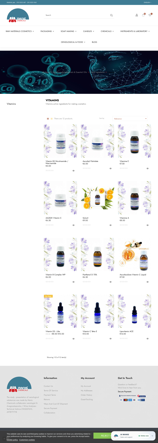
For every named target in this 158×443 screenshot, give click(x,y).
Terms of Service (51, 389)
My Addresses (86, 389)
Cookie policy (12, 440)
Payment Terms (50, 394)
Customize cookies (27, 440)
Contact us (48, 385)
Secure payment (50, 407)
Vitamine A (124, 217)
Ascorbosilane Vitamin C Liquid (133, 274)
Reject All (107, 435)
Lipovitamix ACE (126, 330)
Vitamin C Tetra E (90, 330)
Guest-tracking (87, 398)
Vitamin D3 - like (53, 330)
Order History (86, 394)
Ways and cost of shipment (56, 403)
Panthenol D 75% (90, 274)
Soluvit (85, 217)
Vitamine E (124, 160)
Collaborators (49, 411)
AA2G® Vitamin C (53, 217)
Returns (47, 398)
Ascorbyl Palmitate (90, 160)
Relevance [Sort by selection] (130, 117)
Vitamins (11, 103)
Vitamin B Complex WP (55, 274)
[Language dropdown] (147, 2)
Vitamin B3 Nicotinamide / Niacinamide (57, 161)
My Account (86, 385)
